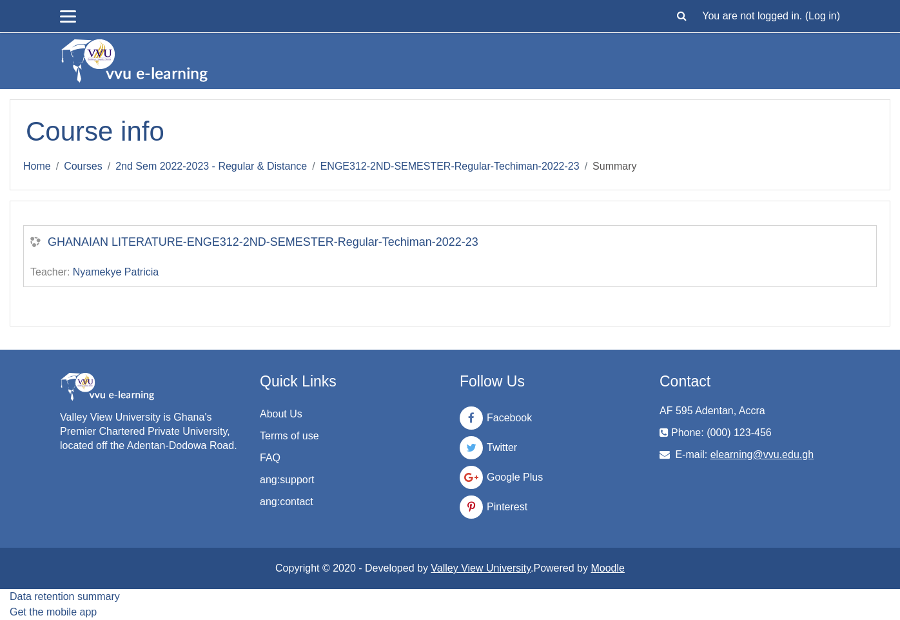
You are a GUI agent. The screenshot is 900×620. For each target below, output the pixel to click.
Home (37, 166)
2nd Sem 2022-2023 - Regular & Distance (211, 166)
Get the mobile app (53, 611)
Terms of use (289, 435)
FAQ (270, 457)
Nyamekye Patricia (116, 271)
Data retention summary (65, 596)
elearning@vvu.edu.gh (762, 454)
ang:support (287, 479)
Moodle (607, 568)
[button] (681, 16)
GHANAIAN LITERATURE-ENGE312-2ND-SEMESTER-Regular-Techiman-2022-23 (263, 241)
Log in (822, 15)
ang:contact (286, 501)
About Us (281, 413)
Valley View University (481, 568)
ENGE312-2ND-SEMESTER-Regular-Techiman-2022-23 (450, 166)
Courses (83, 166)
